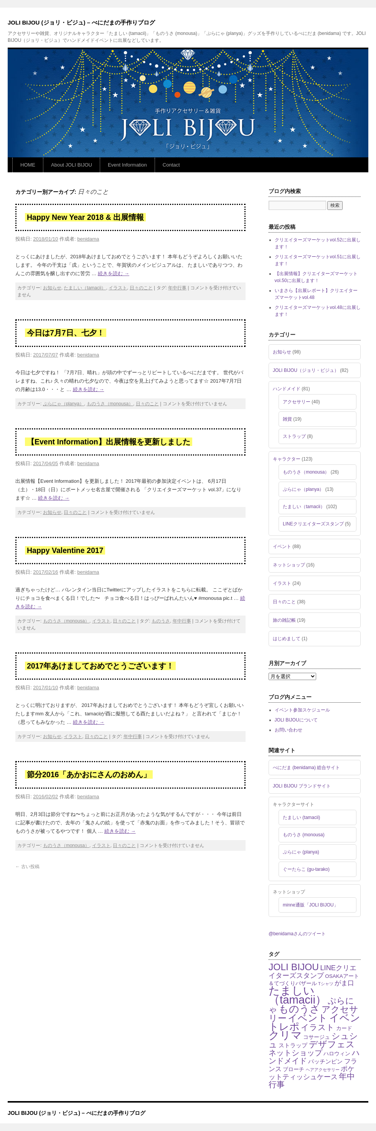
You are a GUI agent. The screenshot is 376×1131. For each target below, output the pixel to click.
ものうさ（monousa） (110, 403)
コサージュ (316, 1037)
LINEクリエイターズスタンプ (313, 524)
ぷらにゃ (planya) (301, 852)
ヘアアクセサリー (323, 1069)
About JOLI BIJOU (71, 165)
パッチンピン (325, 1061)
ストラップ (294, 436)
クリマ (285, 1035)
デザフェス (332, 1044)
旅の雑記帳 (284, 620)
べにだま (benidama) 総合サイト (306, 767)
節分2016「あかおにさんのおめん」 (89, 774)
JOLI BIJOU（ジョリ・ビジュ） (306, 370)
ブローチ (293, 1069)
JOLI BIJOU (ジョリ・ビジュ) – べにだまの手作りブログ (81, 22)
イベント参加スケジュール (302, 710)
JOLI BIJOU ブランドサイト (302, 786)
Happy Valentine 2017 (65, 550)
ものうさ (161, 621)
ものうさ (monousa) (304, 834)
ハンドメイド (286, 388)
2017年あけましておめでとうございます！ (100, 666)
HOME (27, 165)
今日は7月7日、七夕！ (65, 333)
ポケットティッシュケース (312, 1073)
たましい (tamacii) (301, 817)
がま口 (344, 983)
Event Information (127, 165)
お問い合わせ (288, 730)
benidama (88, 239)
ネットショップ (289, 565)
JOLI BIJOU (294, 967)
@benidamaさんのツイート (297, 933)
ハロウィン (336, 1054)
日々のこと (141, 288)
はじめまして (286, 638)
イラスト (118, 288)
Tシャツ (325, 983)
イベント (282, 546)
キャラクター (286, 459)
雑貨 (287, 419)
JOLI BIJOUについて (296, 720)
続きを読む (113, 273)
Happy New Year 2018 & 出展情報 (85, 217)
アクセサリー (296, 402)
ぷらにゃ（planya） (63, 403)
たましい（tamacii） (85, 288)
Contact (171, 165)
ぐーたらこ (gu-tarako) (306, 869)
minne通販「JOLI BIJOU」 (310, 905)
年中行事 (177, 288)
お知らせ (52, 288)
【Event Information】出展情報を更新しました (108, 442)
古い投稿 (27, 866)
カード (344, 1028)
